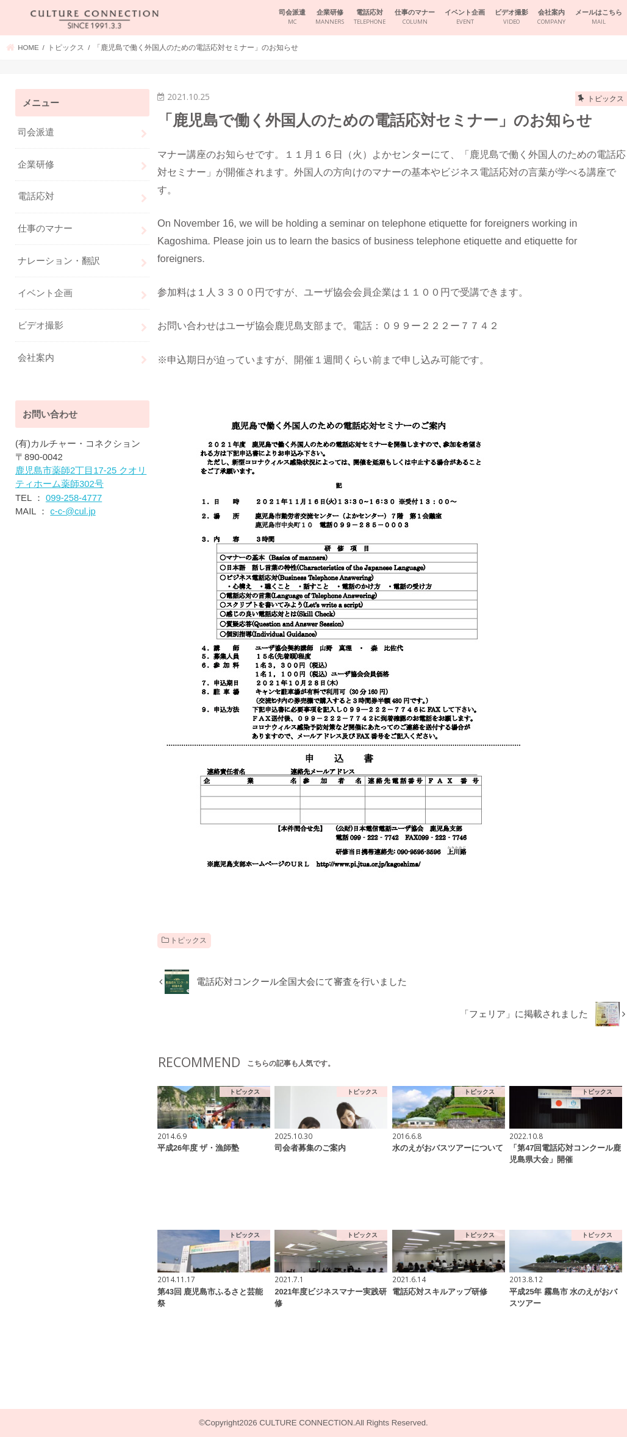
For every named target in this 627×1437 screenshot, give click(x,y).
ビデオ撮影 (511, 17)
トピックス (188, 940)
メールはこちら (598, 17)
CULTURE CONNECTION (306, 1422)
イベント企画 (465, 17)
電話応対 (369, 17)
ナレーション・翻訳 (59, 261)
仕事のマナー (415, 17)
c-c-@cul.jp (72, 511)
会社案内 (551, 17)
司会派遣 (292, 17)
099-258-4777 (74, 498)
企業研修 (329, 17)
